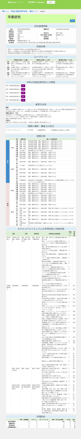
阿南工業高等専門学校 (19, 11)
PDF (72, 20)
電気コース (33, 11)
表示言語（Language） (37, 2)
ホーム (5, 11)
